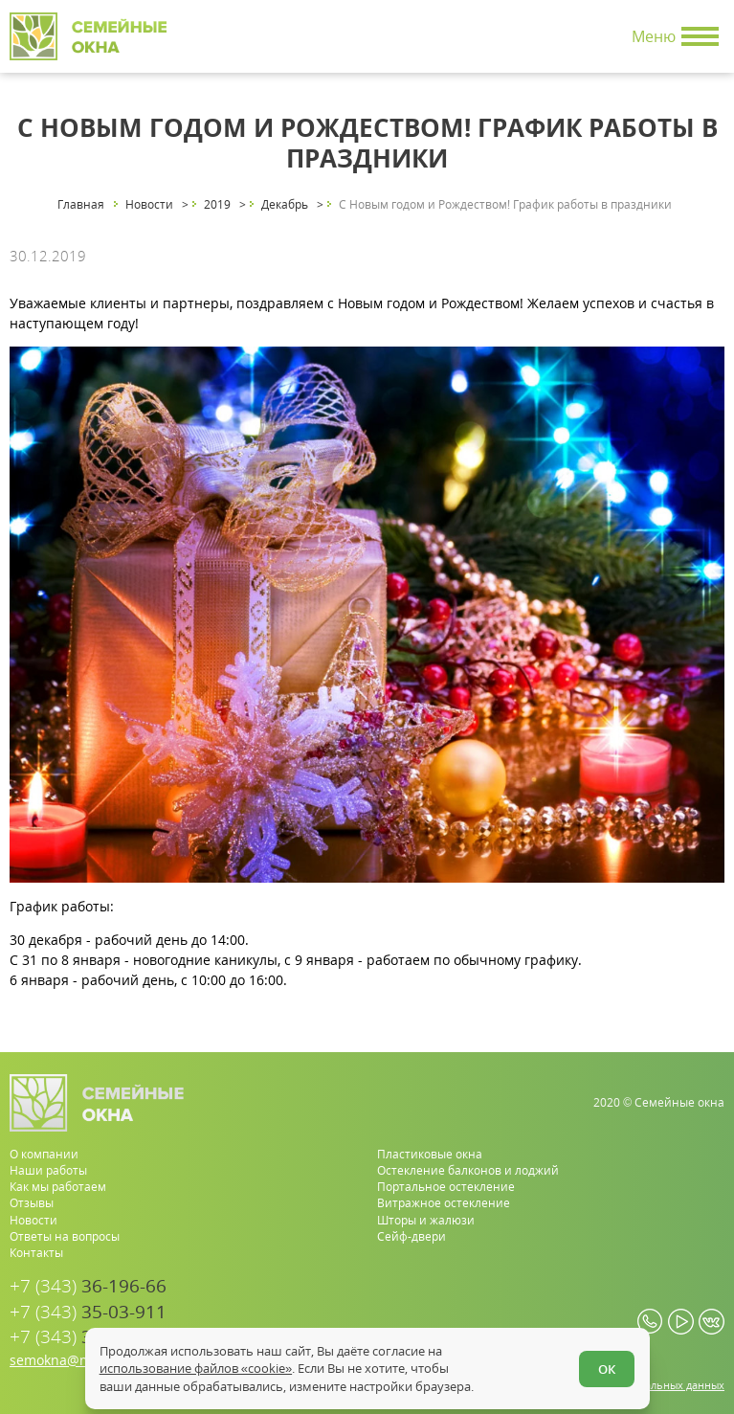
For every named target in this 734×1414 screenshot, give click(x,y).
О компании (44, 1154)
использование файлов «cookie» (196, 1368)
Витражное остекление (443, 1203)
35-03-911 (88, 1312)
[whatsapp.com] (650, 1322)
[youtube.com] (681, 1322)
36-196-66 (88, 1286)
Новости (33, 1220)
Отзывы (32, 1203)
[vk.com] (711, 1322)
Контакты (36, 1253)
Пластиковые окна (429, 1154)
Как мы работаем (58, 1186)
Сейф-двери (411, 1236)
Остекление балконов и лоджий (468, 1170)
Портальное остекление (446, 1186)
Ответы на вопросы (65, 1236)
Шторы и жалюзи (426, 1220)
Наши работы (48, 1170)
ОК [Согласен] (606, 1369)
